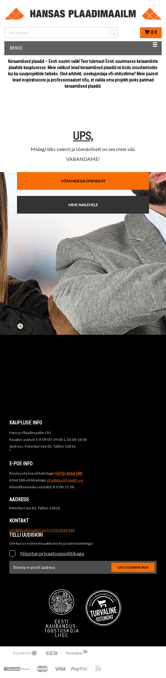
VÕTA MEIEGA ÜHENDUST (83, 181)
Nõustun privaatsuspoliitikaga (52, 553)
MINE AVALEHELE (83, 204)
